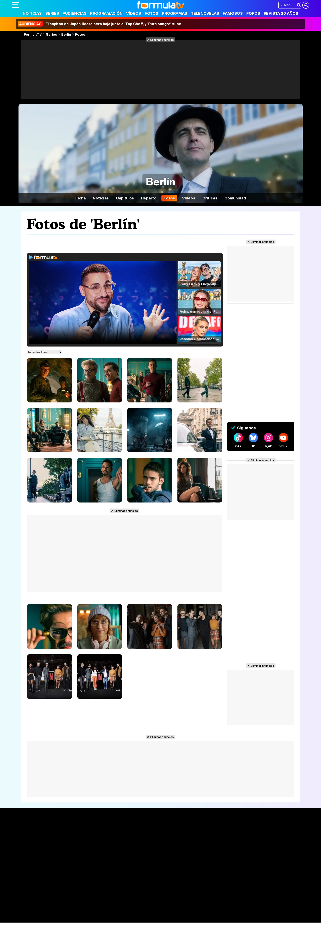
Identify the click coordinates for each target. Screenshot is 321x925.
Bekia (40, 913)
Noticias (32, 13)
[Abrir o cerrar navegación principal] (15, 5)
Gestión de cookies (137, 881)
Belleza (64, 913)
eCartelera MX (105, 907)
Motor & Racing (103, 919)
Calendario (82, 834)
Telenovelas (205, 13)
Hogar (133, 913)
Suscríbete (260, 845)
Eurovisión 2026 (203, 842)
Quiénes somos (24, 881)
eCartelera (82, 907)
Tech (70, 919)
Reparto (148, 198)
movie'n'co (127, 907)
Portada (22, 829)
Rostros (257, 829)
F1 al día (82, 919)
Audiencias (74, 13)
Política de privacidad (74, 881)
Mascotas (158, 913)
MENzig (41, 919)
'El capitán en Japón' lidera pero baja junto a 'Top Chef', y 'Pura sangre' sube (99, 24)
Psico (144, 913)
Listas (78, 839)
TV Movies (81, 844)
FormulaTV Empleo (57, 907)
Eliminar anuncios (162, 40)
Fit (124, 913)
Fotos (151, 13)
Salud (102, 913)
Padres (90, 913)
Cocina (114, 913)
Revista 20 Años (281, 13)
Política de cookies (106, 881)
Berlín (66, 34)
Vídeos (133, 13)
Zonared (124, 919)
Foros (253, 13)
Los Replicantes (47, 901)
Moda (51, 913)
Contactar (180, 881)
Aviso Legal (47, 881)
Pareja (77, 913)
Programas (174, 13)
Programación (106, 13)
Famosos (233, 13)
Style (53, 919)
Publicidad (162, 881)
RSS (194, 881)
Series (52, 13)
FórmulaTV (33, 34)
